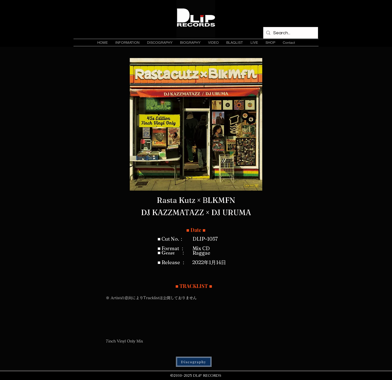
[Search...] (290, 33)
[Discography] (194, 362)
